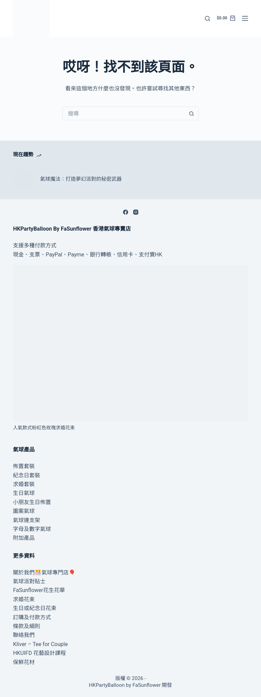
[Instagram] (135, 212)
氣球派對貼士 (29, 581)
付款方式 (45, 245)
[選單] (245, 18)
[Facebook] (125, 212)
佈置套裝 (24, 466)
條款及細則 (26, 626)
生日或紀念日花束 (34, 608)
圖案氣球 (24, 511)
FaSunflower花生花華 (39, 590)
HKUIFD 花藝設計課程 (39, 653)
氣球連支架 (26, 520)
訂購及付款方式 (32, 617)
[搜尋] (207, 18)
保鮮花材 (24, 662)
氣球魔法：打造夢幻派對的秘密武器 (81, 179)
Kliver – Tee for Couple (40, 644)
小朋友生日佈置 (32, 502)
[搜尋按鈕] (191, 113)
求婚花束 (24, 599)
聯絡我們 (24, 635)
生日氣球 (24, 493)
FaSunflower (147, 685)
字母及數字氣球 (32, 529)
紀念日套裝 (26, 475)
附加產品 (24, 538)
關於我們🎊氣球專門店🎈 (44, 572)
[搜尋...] (124, 113)
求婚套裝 (24, 484)
